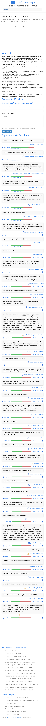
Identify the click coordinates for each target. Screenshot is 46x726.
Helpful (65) (6, 417)
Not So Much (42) (37, 337)
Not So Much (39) (37, 257)
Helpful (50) (8, 310)
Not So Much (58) (37, 417)
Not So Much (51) (15, 191)
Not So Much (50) (37, 354)
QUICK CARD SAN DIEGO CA (14, 653)
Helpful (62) (7, 354)
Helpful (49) (7, 477)
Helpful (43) (8, 521)
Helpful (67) (7, 272)
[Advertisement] (23, 38)
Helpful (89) (6, 190)
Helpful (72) (7, 235)
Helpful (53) (7, 487)
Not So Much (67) (37, 590)
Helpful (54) (7, 337)
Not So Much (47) (37, 235)
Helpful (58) (7, 257)
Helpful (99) (6, 176)
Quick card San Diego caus (13, 651)
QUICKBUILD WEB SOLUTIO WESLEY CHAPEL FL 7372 (22, 700)
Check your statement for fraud (23, 6)
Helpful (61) (7, 297)
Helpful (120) (7, 159)
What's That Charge (11, 717)
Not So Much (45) (37, 451)
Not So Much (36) (37, 365)
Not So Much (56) (15, 177)
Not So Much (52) (15, 208)
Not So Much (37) (37, 310)
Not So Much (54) (15, 220)
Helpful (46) (8, 365)
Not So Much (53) (37, 487)
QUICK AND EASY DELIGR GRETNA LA (17, 698)
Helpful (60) (7, 441)
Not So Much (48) (37, 272)
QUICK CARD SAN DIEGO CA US (15, 656)
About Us (19, 717)
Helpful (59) (7, 377)
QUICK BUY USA (10, 703)
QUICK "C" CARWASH (12, 714)
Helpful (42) (7, 580)
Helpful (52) (7, 428)
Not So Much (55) (15, 160)
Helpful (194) (7, 147)
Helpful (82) (6, 207)
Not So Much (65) (37, 618)
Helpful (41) (7, 618)
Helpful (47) (8, 451)
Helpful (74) (6, 245)
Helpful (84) (6, 219)
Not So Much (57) (15, 148)
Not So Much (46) (37, 297)
